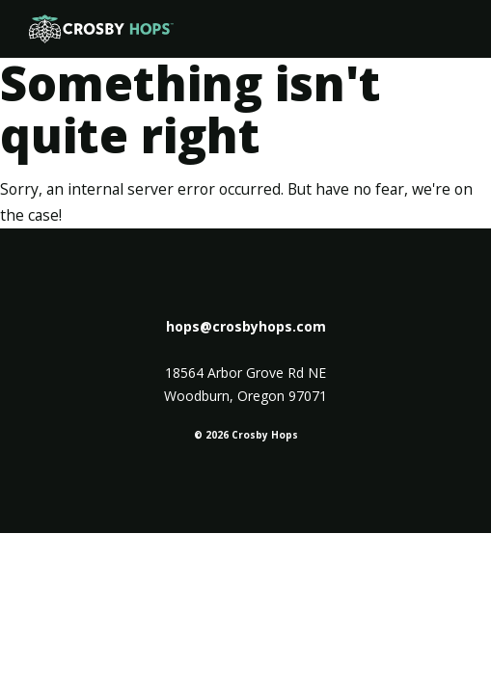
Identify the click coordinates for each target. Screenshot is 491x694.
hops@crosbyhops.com (246, 326)
